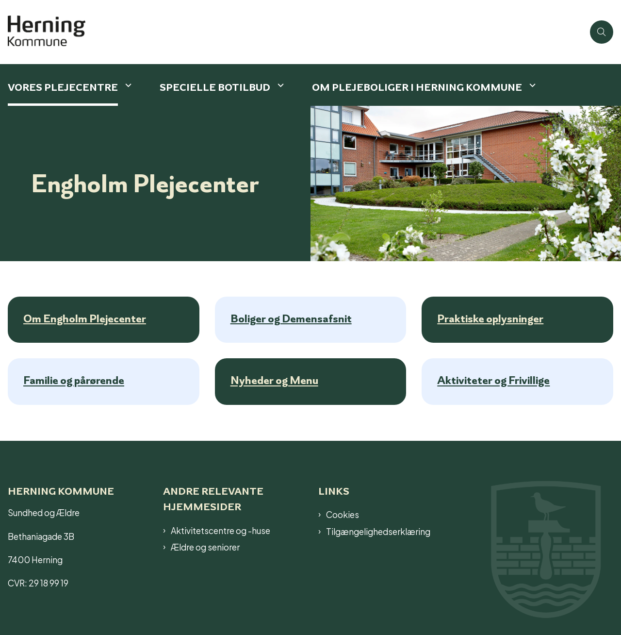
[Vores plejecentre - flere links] (127, 85)
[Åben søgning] (601, 32)
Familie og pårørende (73, 380)
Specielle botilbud (215, 87)
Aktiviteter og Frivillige (493, 380)
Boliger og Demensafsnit (291, 318)
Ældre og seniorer (205, 546)
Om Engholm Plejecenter (84, 318)
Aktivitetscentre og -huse (220, 530)
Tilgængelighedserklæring (378, 531)
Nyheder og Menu (274, 380)
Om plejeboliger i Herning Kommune (417, 87)
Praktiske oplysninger (490, 318)
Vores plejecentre (63, 87)
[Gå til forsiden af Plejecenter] (52, 32)
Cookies (342, 514)
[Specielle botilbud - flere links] (279, 85)
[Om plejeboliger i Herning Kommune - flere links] (531, 85)
